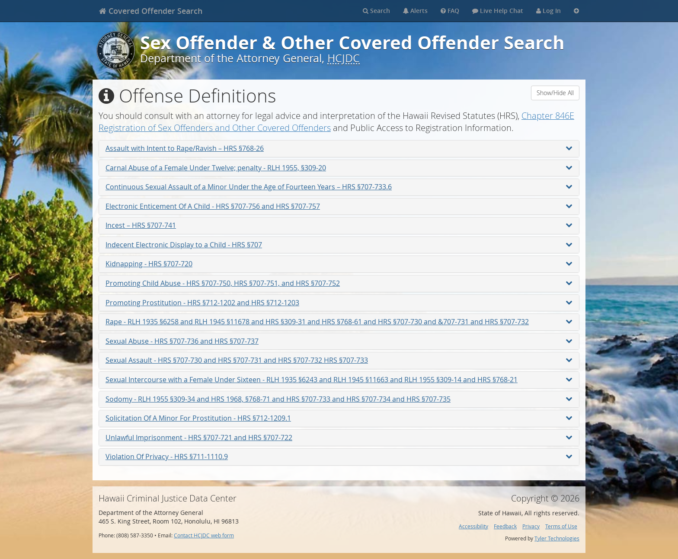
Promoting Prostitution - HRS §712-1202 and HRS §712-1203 (339, 302)
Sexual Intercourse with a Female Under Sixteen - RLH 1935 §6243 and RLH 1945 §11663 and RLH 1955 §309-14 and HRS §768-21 (339, 379)
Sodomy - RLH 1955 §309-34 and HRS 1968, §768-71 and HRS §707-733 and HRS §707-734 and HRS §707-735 (339, 399)
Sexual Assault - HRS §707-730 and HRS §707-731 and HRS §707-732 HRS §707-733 (339, 360)
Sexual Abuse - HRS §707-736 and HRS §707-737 (339, 341)
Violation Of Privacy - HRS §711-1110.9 (339, 456)
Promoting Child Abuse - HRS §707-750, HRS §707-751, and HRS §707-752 (339, 283)
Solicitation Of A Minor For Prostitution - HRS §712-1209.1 (339, 418)
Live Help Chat (497, 10)
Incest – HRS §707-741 (339, 225)
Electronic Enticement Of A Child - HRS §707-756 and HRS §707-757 (339, 206)
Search (376, 10)
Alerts (415, 10)
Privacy (531, 526)
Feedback (505, 526)
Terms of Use (561, 526)
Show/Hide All (555, 93)
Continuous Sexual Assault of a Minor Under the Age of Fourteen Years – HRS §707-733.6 (339, 187)
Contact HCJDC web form (204, 535)
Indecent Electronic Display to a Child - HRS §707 (339, 244)
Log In (548, 10)
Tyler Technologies (556, 538)
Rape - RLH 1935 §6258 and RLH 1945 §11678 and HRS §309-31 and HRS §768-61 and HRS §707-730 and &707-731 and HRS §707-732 (339, 321)
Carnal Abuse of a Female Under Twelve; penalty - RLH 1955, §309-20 (339, 167)
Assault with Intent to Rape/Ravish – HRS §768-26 (339, 148)
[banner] (151, 11)
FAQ (450, 10)
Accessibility (473, 526)
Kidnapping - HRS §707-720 (339, 263)
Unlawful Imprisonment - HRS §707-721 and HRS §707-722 (339, 437)
